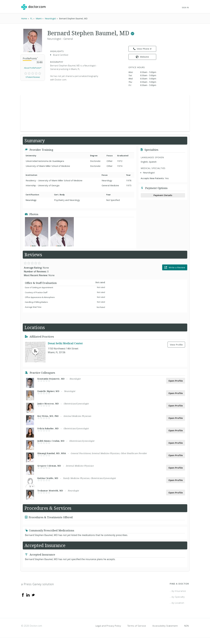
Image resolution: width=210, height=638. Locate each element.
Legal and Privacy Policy (108, 625)
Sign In (185, 7)
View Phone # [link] (142, 49)
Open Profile (175, 380)
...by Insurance (178, 590)
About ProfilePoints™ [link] (32, 68)
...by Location (177, 602)
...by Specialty (177, 596)
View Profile (176, 344)
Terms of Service (136, 625)
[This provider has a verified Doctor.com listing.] (132, 33)
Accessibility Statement (165, 625)
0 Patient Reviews (33, 77)
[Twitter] (33, 594)
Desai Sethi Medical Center (65, 343)
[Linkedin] (28, 594)
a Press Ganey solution (37, 584)
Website (142, 56)
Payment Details (163, 195)
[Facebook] (23, 594)
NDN (186, 625)
